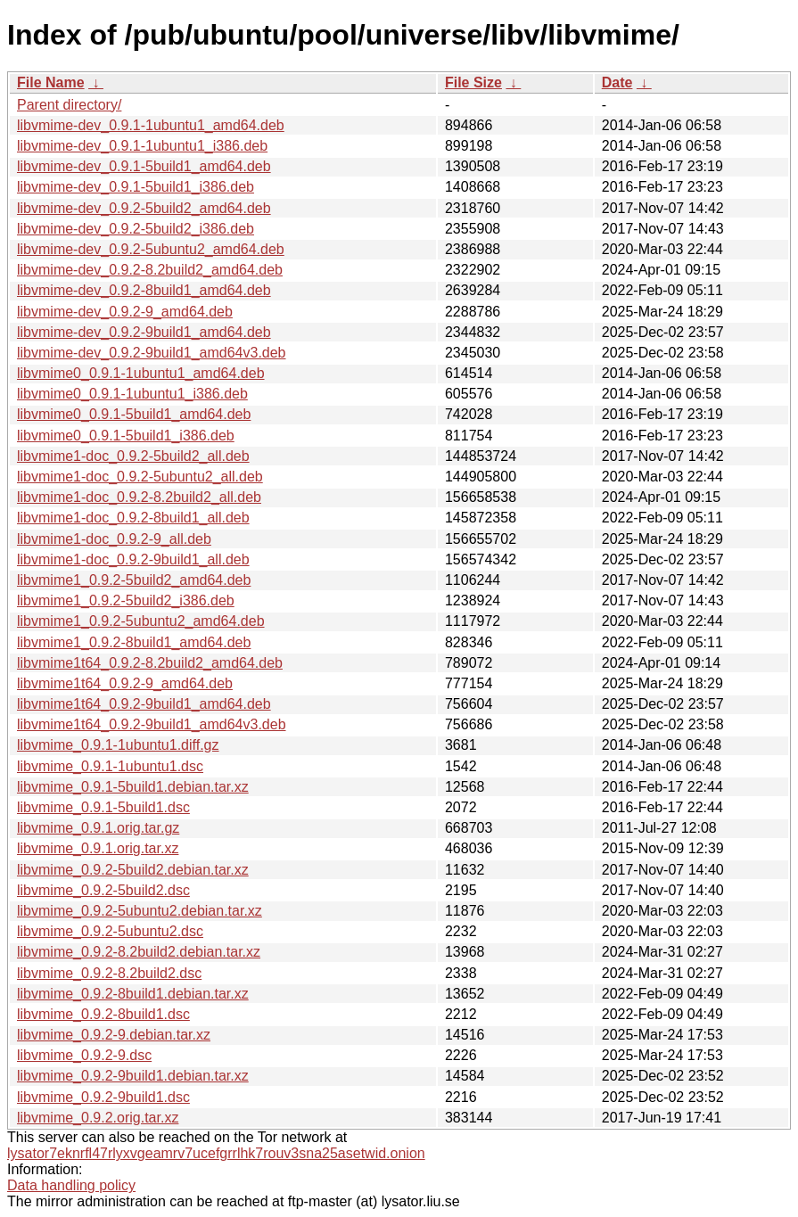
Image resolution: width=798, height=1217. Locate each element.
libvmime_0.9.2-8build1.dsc (103, 1014)
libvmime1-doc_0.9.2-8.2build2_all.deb (139, 497)
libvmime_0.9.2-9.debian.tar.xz (113, 1034)
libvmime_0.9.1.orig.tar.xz (97, 848)
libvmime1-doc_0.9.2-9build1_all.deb (133, 559)
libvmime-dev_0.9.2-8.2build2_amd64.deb (150, 269)
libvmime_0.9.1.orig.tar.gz (98, 827)
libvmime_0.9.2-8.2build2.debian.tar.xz (138, 951)
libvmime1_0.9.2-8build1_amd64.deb (134, 642)
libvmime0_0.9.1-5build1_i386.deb (125, 435)
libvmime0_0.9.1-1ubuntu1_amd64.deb (141, 373)
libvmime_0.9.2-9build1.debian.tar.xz (133, 1075)
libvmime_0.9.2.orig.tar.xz (97, 1117)
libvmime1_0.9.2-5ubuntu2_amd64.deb (141, 621)
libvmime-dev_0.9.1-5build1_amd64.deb (144, 166)
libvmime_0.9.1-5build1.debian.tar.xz (133, 786)
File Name (51, 82)
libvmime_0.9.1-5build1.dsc (103, 807)
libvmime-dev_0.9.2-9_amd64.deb (125, 311)
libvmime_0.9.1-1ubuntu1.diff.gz (118, 744)
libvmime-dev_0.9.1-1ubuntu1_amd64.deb (150, 125)
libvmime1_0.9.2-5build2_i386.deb (125, 600)
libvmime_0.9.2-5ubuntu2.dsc (110, 931)
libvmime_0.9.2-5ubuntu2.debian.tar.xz (139, 910)
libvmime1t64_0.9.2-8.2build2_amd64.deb (150, 662)
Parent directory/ (69, 104)
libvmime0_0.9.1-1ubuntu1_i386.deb (132, 393)
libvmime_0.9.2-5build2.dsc (103, 890)
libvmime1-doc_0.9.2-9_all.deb (114, 539)
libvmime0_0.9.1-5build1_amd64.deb (134, 414)
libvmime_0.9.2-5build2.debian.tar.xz (133, 869)
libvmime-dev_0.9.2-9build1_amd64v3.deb (151, 352)
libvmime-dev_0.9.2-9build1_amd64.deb (144, 332)
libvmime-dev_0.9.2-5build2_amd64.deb (144, 208)
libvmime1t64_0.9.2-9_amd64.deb (125, 683)
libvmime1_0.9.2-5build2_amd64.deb (134, 580)
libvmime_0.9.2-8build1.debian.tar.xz (133, 993)
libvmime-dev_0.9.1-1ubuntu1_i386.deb (142, 145)
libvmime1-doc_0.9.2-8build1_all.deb (133, 517)
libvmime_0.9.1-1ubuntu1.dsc (110, 766)
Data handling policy (71, 1185)
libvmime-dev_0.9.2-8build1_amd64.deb (144, 290)
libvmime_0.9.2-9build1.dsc (103, 1097)
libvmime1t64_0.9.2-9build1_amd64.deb (144, 703)
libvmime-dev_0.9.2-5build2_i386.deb (135, 228)
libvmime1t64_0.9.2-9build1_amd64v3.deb (151, 724)
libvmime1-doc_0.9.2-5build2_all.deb (133, 456)
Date (617, 82)
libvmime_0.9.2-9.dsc (84, 1055)
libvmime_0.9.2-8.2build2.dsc (109, 973)
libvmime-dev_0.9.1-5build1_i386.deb (135, 186)
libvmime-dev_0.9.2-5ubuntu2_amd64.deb (150, 249)
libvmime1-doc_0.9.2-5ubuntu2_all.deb (140, 476)
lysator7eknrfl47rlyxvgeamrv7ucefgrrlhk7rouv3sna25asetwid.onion (216, 1153)
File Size (473, 82)
